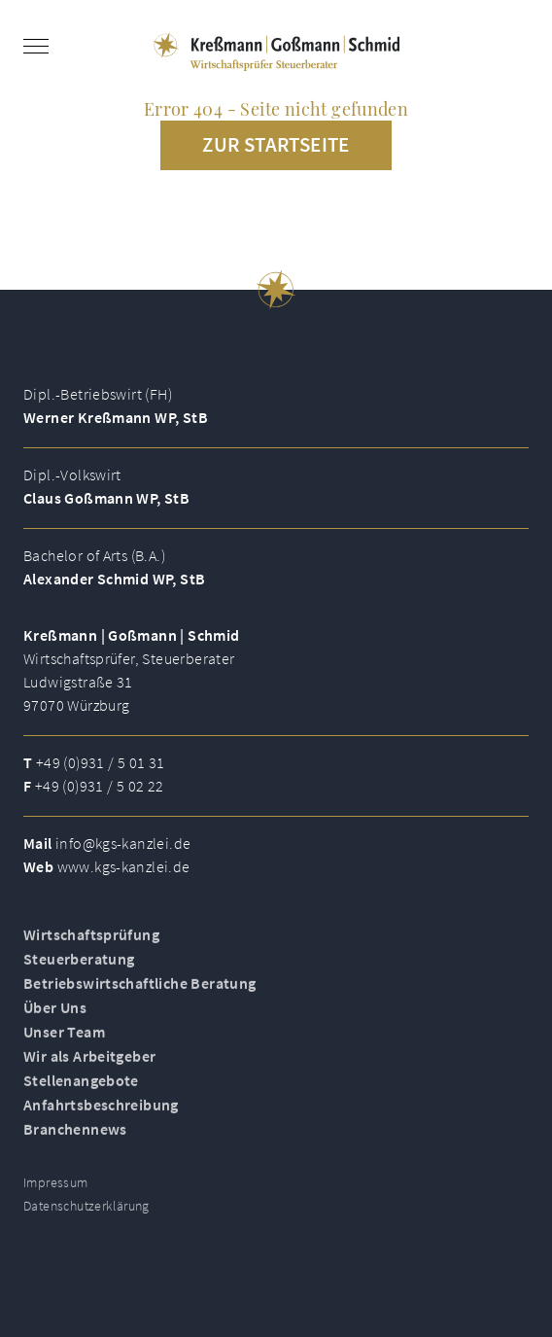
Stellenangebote (81, 1091)
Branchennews (75, 1139)
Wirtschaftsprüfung (91, 945)
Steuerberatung (78, 969)
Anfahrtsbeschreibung (101, 1115)
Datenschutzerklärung (86, 1216)
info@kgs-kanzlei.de (122, 843)
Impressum (55, 1193)
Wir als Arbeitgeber (89, 1066)
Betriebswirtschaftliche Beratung (139, 993)
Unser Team (64, 1042)
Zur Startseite (275, 144)
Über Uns (54, 1018)
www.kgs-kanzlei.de (123, 866)
